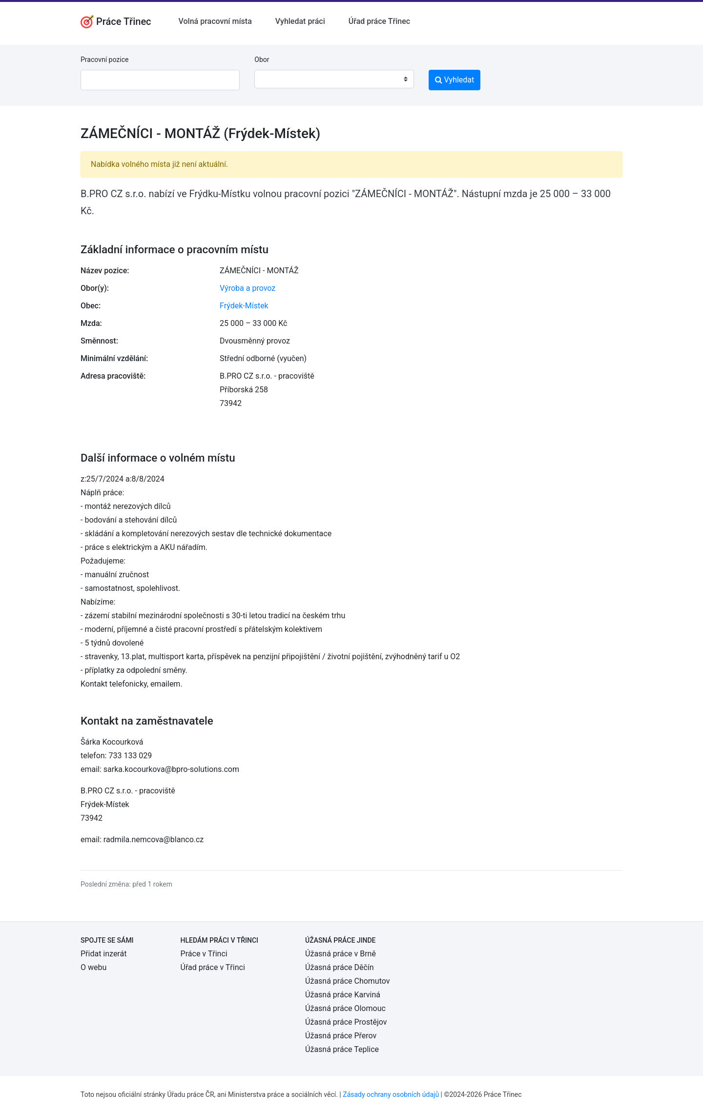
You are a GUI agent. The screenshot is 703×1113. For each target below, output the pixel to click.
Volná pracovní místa (215, 21)
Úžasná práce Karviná (342, 994)
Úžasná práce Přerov (340, 1035)
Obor (261, 59)
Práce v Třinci (204, 953)
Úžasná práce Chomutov (347, 981)
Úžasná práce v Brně (340, 953)
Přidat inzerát (103, 953)
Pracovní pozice (104, 59)
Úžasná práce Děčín (339, 967)
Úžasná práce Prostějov (346, 1022)
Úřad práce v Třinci (213, 967)
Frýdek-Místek (244, 305)
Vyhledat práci (300, 21)
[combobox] (334, 79)
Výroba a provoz (247, 288)
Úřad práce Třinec (379, 21)
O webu (93, 967)
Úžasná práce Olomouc (345, 1008)
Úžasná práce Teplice (342, 1049)
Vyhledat (455, 79)
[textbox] (274, 79)
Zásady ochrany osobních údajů (391, 1094)
